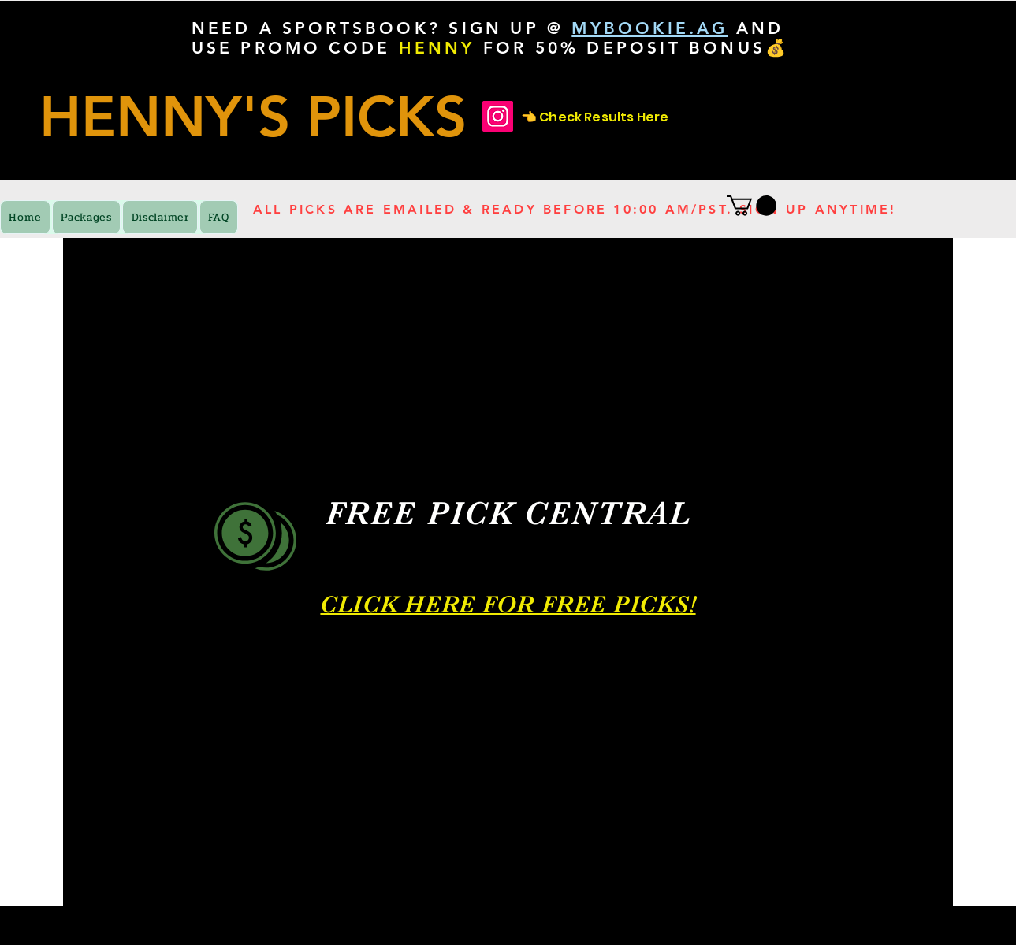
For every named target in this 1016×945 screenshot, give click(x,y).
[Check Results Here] (497, 116)
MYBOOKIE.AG (649, 28)
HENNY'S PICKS (253, 116)
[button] (751, 205)
